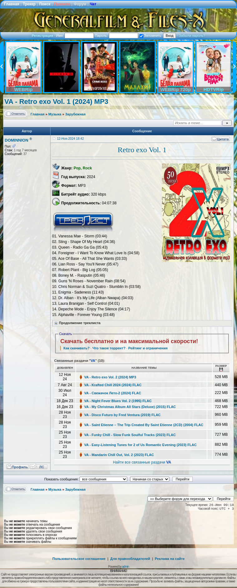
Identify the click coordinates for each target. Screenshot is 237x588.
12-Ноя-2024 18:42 (70, 138)
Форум (80, 4)
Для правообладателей (130, 559)
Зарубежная (75, 114)
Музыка (54, 114)
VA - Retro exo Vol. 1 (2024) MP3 (56, 101)
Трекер (29, 4)
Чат (93, 4)
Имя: (75, 35)
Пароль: (116, 35)
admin (125, 566)
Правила (62, 4)
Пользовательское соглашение (78, 559)
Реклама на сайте (170, 559)
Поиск (45, 4)
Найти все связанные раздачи (142, 462)
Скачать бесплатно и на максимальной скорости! (129, 341)
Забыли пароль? (192, 35)
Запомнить (150, 35)
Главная (11, 4)
